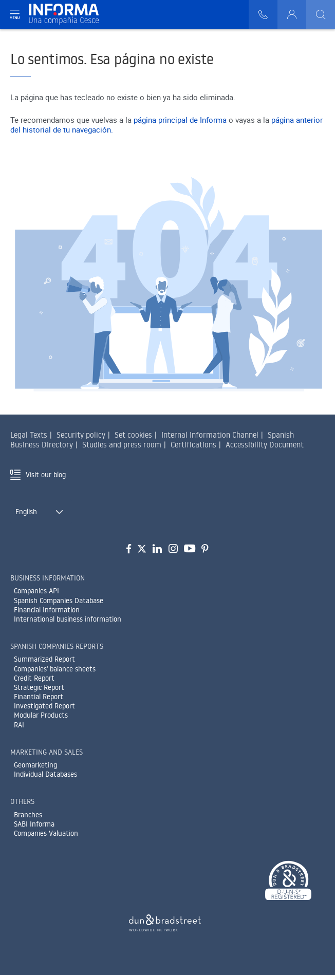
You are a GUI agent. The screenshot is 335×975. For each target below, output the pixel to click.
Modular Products (41, 715)
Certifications (193, 444)
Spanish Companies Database (58, 600)
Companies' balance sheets (55, 668)
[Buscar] (320, 14)
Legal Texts (28, 435)
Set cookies (133, 435)
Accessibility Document (265, 444)
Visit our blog (46, 474)
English (26, 511)
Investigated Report (44, 705)
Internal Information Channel (209, 435)
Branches (28, 814)
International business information (67, 619)
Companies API (36, 590)
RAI (19, 724)
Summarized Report (44, 659)
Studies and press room (121, 444)
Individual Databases (45, 774)
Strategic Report (39, 687)
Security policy (81, 435)
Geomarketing (35, 765)
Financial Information (47, 609)
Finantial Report (38, 696)
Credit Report (34, 678)
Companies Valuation (46, 833)
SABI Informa (34, 824)
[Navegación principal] (14, 14)
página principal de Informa (180, 120)
